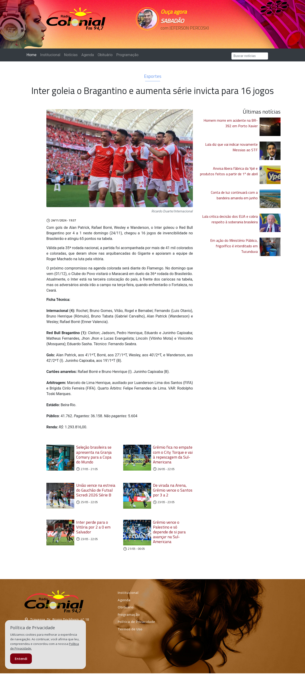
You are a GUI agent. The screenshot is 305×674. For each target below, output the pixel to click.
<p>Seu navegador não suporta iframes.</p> (184, 36)
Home (32, 54)
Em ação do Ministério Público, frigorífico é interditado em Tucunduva (234, 246)
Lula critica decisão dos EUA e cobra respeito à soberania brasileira (230, 219)
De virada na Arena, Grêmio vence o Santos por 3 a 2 (172, 490)
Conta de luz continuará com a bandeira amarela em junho (234, 195)
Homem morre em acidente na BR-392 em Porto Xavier (230, 123)
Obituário (105, 55)
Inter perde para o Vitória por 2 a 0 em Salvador (93, 528)
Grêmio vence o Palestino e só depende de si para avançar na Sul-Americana (169, 532)
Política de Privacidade (136, 622)
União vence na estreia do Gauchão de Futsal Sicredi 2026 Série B (95, 490)
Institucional (50, 55)
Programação (127, 55)
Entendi (21, 658)
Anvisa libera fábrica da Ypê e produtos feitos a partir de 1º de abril (229, 171)
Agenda (87, 55)
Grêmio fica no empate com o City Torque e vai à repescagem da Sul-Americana (173, 454)
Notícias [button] (71, 55)
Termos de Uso (130, 630)
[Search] (249, 56)
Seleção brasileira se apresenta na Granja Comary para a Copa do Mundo (94, 454)
